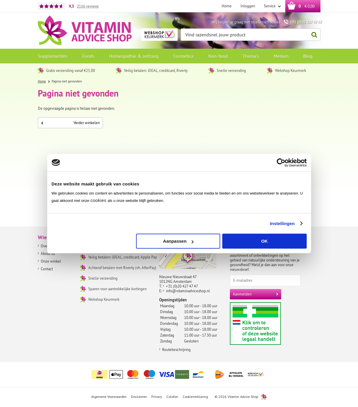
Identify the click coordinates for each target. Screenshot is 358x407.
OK (264, 241)
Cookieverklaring (195, 396)
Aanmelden (242, 294)
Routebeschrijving (176, 349)
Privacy (156, 396)
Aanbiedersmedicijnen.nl (266, 323)
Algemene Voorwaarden (109, 396)
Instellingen (282, 223)
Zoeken (312, 35)
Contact (47, 268)
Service (270, 6)
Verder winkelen (70, 122)
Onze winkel (51, 261)
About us (48, 253)
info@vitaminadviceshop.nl (188, 290)
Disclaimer (139, 396)
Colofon (172, 396)
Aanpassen (178, 241)
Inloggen (247, 6)
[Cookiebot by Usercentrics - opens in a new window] (281, 162)
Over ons (48, 246)
